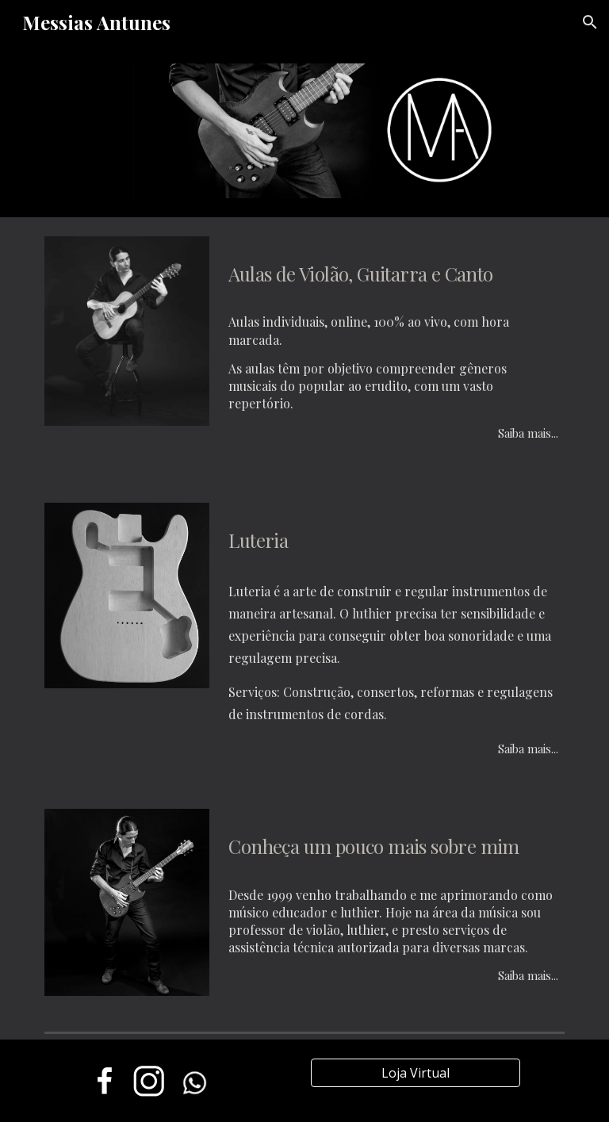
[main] (393, 269)
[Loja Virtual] (415, 1072)
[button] (590, 22)
